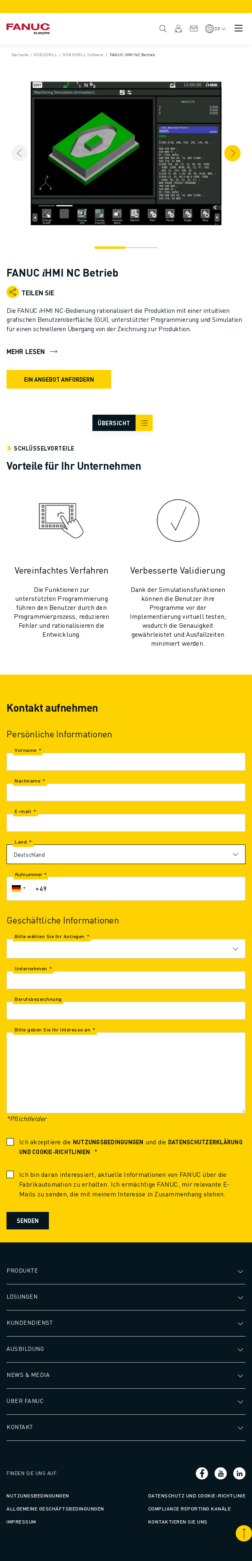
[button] (17, 888)
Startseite (20, 54)
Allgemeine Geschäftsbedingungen (55, 1509)
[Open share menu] (13, 292)
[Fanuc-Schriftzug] (28, 28)
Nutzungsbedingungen (108, 1141)
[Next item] (232, 153)
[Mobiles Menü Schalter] (238, 28)
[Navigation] (109, 247)
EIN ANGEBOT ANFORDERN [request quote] (59, 379)
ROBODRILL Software (83, 54)
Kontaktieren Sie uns (178, 1522)
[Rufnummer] (126, 888)
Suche (163, 28)
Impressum (21, 1522)
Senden (28, 1220)
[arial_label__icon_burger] (122, 423)
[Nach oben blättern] (244, 1533)
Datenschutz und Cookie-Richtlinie (197, 1496)
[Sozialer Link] (202, 1473)
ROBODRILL (45, 54)
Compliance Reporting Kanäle (189, 1509)
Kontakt (193, 28)
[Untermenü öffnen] (241, 1270)
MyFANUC (178, 28)
